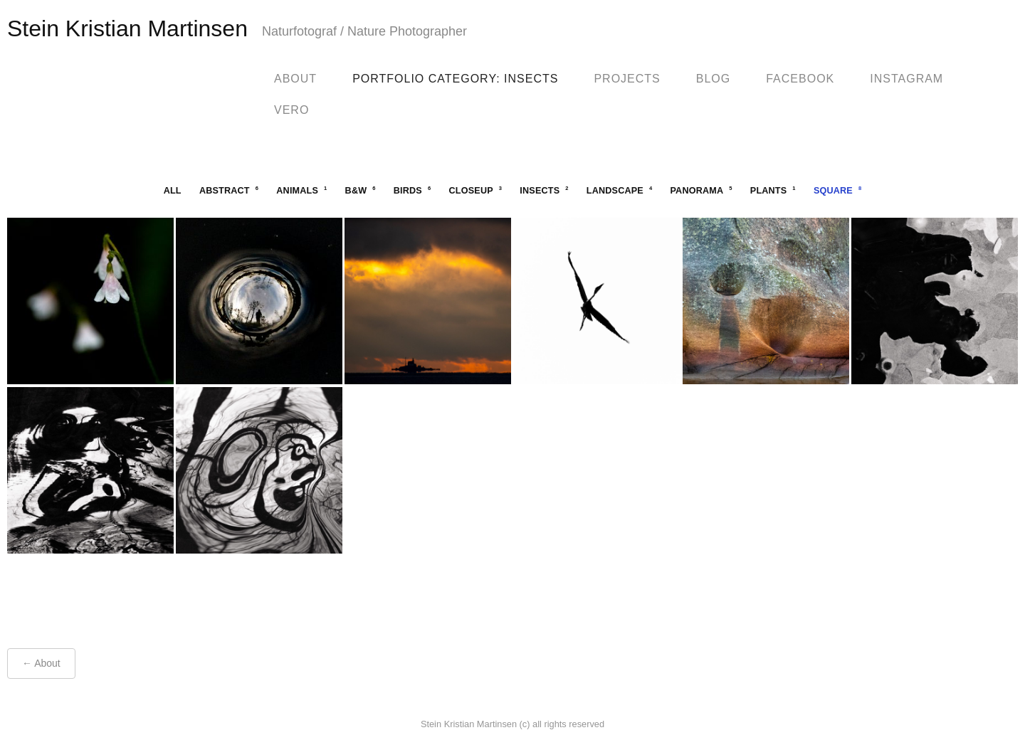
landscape (619, 190)
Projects (627, 79)
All (173, 191)
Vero (291, 110)
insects (544, 190)
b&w (360, 190)
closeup (476, 190)
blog (713, 79)
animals (301, 190)
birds (412, 190)
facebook (800, 79)
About (295, 79)
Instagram (906, 79)
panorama (701, 190)
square (837, 190)
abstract (228, 190)
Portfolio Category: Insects (455, 79)
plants (773, 190)
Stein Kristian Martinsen (127, 28)
